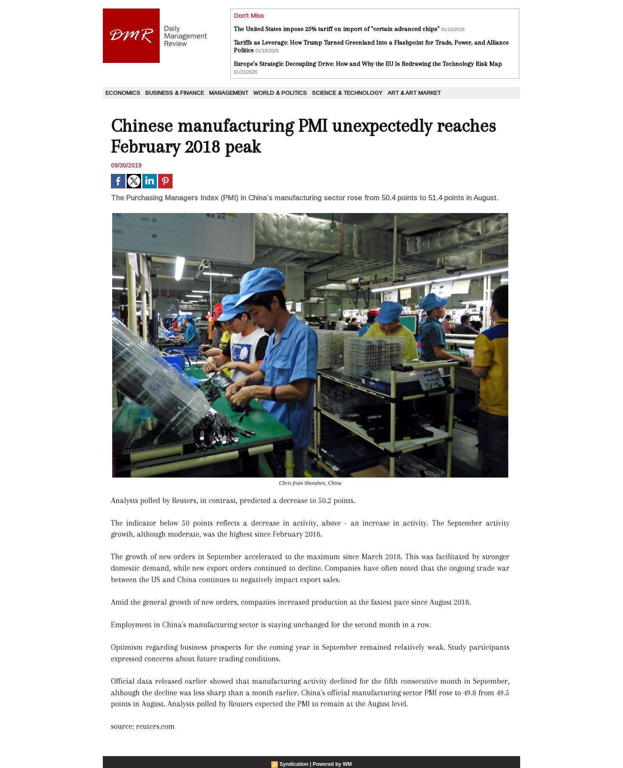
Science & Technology (347, 93)
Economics (122, 93)
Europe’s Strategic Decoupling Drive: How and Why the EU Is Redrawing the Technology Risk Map (368, 64)
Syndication (294, 764)
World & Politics (280, 93)
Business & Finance (174, 93)
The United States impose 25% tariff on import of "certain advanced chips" (336, 29)
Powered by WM (332, 764)
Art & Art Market (414, 93)
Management (228, 93)
